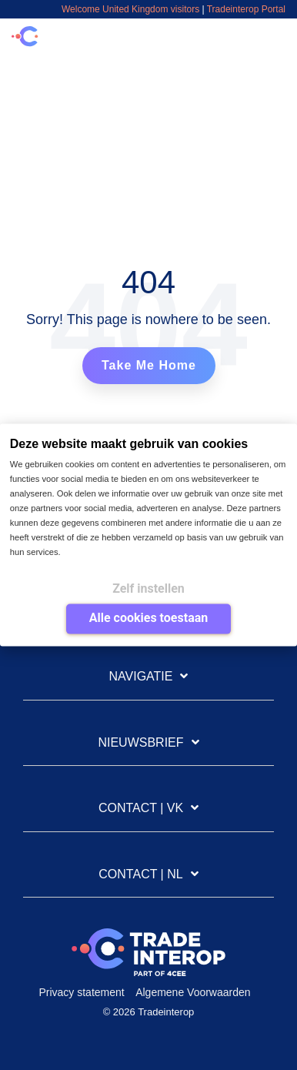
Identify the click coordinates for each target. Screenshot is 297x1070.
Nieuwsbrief (140, 742)
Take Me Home (149, 365)
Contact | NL (140, 874)
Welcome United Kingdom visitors (130, 9)
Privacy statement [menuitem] (81, 992)
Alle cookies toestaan (148, 617)
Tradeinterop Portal (246, 9)
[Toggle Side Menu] (275, 33)
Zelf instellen (148, 588)
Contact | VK (140, 807)
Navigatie (141, 676)
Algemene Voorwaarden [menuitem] (192, 992)
